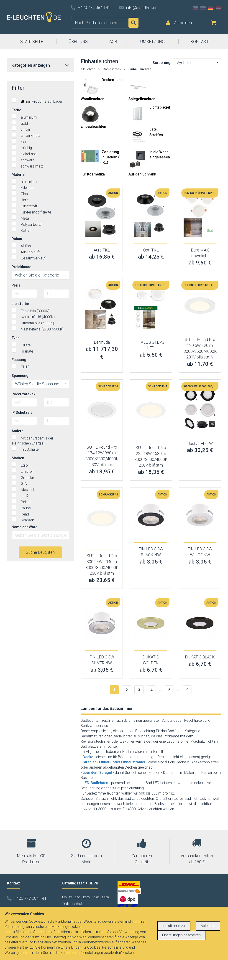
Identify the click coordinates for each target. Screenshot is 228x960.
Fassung (19, 360)
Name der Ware (24, 527)
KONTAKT (199, 41)
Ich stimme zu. (174, 926)
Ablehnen (208, 926)
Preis (16, 285)
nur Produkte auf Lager (37, 101)
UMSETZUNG (152, 41)
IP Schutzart (22, 412)
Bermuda (102, 342)
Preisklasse (21, 267)
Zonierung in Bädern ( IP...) (111, 157)
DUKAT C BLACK (200, 657)
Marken (18, 458)
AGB (113, 41)
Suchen (133, 23)
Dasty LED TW (200, 443)
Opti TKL (151, 250)
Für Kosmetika (93, 174)
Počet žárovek (23, 394)
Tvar (15, 338)
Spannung (20, 375)
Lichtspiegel (159, 107)
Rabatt (17, 239)
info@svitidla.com (141, 7)
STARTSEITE (31, 41)
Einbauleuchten (93, 126)
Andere (17, 431)
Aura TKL (102, 250)
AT (218, 8)
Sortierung (161, 63)
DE (210, 8)
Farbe (16, 110)
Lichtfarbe (20, 304)
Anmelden (183, 22)
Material (18, 174)
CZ (195, 8)
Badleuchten (112, 69)
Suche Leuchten (40, 552)
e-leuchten (88, 69)
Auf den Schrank (142, 174)
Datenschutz (73, 903)
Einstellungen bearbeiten (181, 935)
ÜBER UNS (78, 41)
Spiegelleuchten (141, 99)
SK (203, 8)
